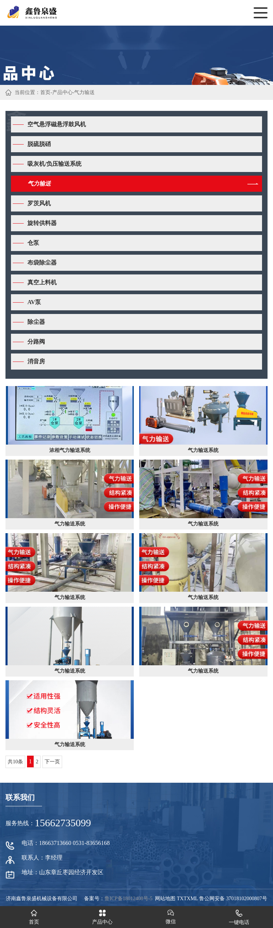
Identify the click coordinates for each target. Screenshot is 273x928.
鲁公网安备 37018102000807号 (233, 898)
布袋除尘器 (42, 262)
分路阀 (36, 341)
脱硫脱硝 (39, 144)
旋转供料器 (42, 223)
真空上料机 (42, 282)
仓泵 (33, 243)
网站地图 (165, 898)
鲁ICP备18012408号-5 (128, 898)
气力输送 (84, 92)
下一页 (52, 761)
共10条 (15, 761)
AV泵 (34, 302)
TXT (182, 898)
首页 (45, 92)
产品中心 (62, 92)
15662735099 (63, 822)
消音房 (36, 361)
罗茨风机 (39, 203)
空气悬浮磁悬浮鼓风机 (56, 124)
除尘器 (36, 322)
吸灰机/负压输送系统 (54, 164)
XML (192, 898)
